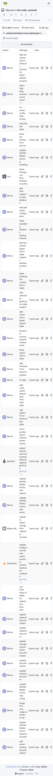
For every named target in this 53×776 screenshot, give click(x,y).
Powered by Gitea (14, 766)
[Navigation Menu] (49, 3)
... (21, 103)
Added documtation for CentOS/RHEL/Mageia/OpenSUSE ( (23, 460)
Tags (44, 27)
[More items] (50, 20)
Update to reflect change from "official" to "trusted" (23, 528)
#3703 (22, 579)
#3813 (22, 471)
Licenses (29, 773)
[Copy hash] (42, 68)
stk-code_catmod (27, 10)
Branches (28, 27)
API (36, 773)
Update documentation (23, 663)
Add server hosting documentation (23, 747)
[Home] (5, 3)
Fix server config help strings (22, 113)
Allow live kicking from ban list (22, 140)
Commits (10, 27)
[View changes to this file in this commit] (47, 68)
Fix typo (22, 380)
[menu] (19, 773)
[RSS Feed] (4, 15)
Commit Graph (10, 38)
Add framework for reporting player (23, 369)
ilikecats (10, 10)
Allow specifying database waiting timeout (23, 230)
